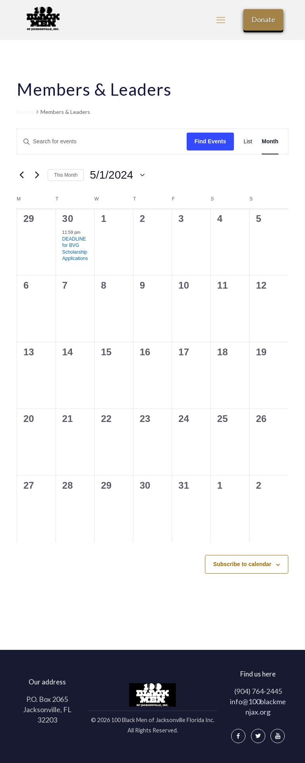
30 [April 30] (68, 218)
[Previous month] (21, 175)
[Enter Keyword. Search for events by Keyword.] (102, 141)
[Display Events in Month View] (270, 141)
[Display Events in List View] (247, 141)
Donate (263, 19)
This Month (65, 175)
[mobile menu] (221, 20)
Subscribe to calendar (242, 564)
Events (25, 111)
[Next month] (37, 175)
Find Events (210, 141)
